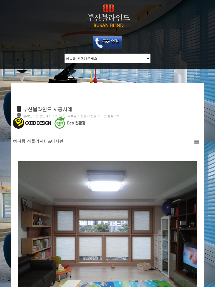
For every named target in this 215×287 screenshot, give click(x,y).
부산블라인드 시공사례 (47, 109)
